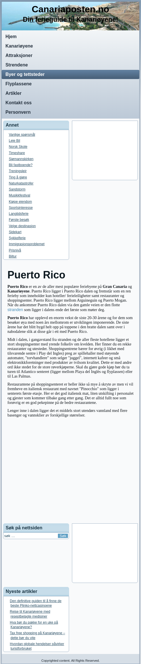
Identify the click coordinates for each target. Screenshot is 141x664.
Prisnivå (15, 250)
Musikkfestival (19, 195)
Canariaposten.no (70, 9)
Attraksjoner (18, 55)
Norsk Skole (18, 147)
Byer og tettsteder (25, 74)
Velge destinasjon (22, 226)
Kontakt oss (18, 102)
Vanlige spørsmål (22, 135)
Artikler (13, 93)
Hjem (11, 36)
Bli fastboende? (21, 165)
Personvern (18, 112)
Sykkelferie (17, 238)
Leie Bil (14, 141)
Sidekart (15, 232)
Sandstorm (17, 189)
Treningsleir (18, 171)
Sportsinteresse (21, 208)
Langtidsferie (19, 214)
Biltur (13, 256)
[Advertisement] (104, 150)
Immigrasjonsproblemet (27, 244)
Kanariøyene (19, 46)
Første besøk (19, 220)
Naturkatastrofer (21, 183)
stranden (15, 309)
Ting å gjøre (18, 177)
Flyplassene (18, 83)
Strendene (16, 64)
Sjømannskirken (21, 159)
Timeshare (17, 153)
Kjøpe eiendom (20, 202)
